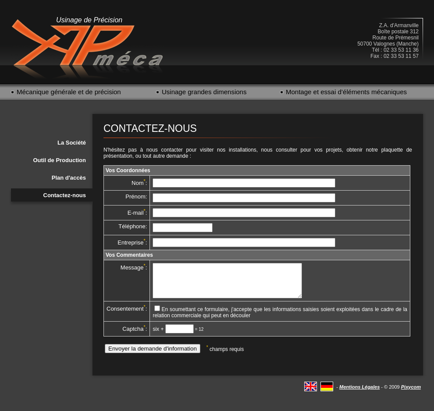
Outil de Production (59, 160)
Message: (134, 267)
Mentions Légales (359, 393)
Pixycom (411, 393)
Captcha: (134, 335)
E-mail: (137, 212)
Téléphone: (132, 226)
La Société (71, 142)
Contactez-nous (64, 195)
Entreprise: (132, 242)
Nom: (139, 183)
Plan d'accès (69, 177)
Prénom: (136, 196)
